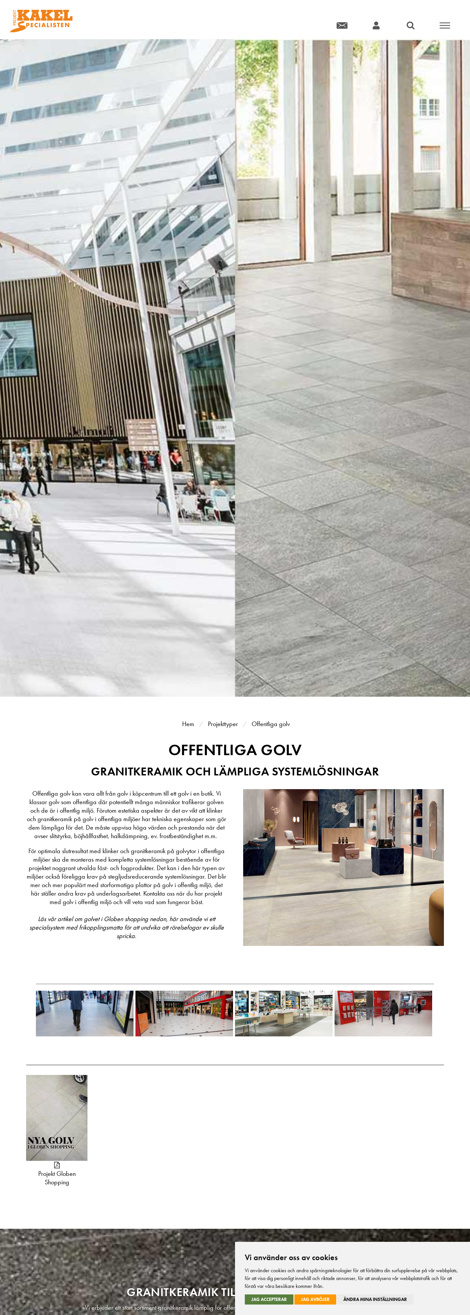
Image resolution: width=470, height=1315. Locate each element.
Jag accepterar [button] (269, 1299)
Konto (376, 25)
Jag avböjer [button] (315, 1299)
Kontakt (342, 25)
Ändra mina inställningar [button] (375, 1299)
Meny (444, 25)
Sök (410, 25)
